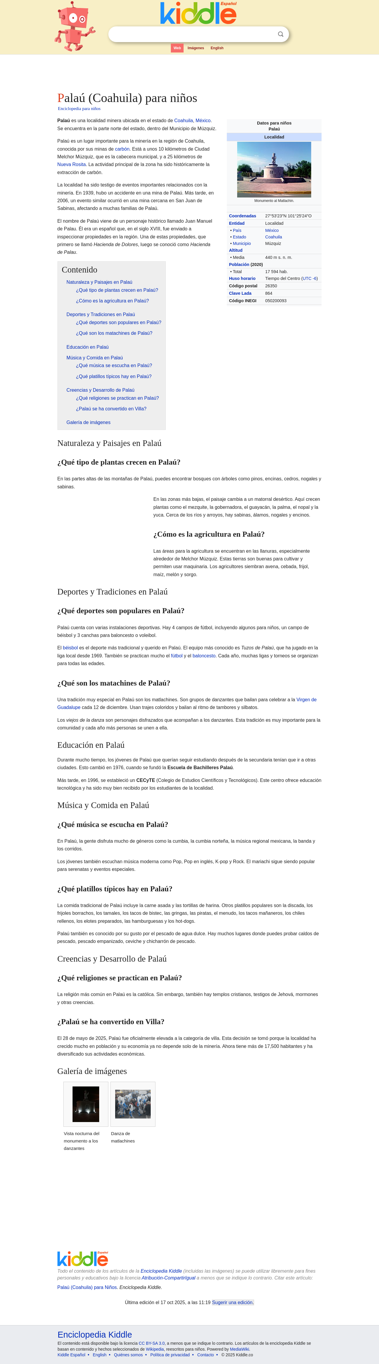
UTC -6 (309, 278)
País (237, 230)
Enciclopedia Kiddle (161, 1271)
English (217, 48)
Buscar (281, 34)
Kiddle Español (71, 1354)
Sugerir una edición (232, 1302)
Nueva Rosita (71, 164)
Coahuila (273, 237)
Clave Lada (240, 293)
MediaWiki (239, 1349)
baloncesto (203, 655)
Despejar (269, 34)
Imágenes (196, 48)
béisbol (70, 647)
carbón (122, 149)
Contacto (205, 1354)
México (272, 230)
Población (239, 264)
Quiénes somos (128, 1354)
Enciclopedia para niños (79, 108)
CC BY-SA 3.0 (152, 1343)
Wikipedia (155, 1349)
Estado (239, 237)
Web (177, 48)
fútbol (177, 655)
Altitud (236, 250)
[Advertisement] (189, 71)
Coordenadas (242, 215)
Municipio (242, 243)
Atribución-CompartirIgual (168, 1277)
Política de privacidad (170, 1354)
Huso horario (242, 278)
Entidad (237, 223)
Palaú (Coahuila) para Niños (87, 1287)
